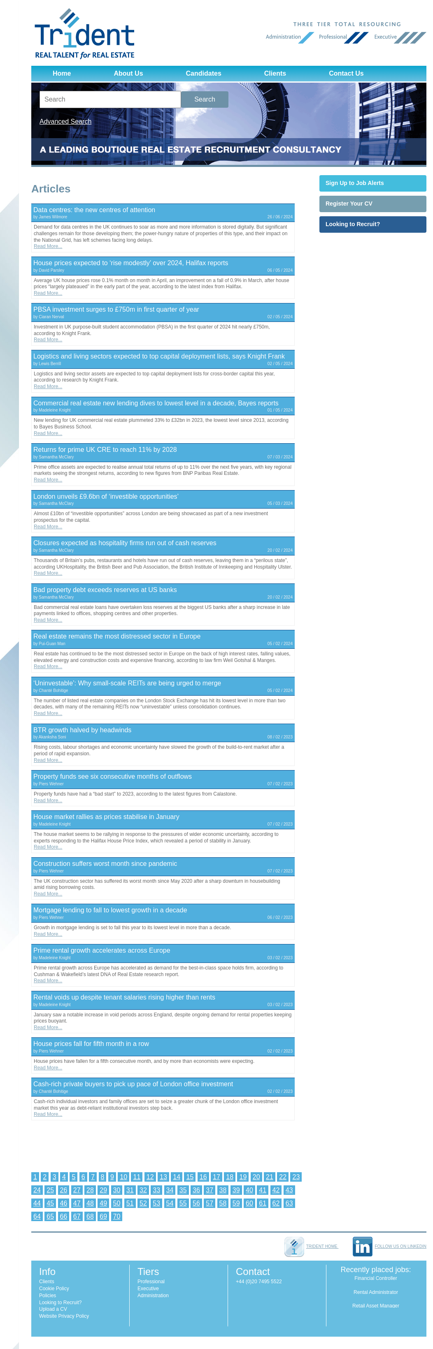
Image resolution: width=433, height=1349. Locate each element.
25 (50, 1190)
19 (243, 1176)
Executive (148, 1288)
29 (103, 1190)
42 (276, 1190)
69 (103, 1216)
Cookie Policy (54, 1288)
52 (143, 1203)
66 (64, 1216)
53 (156, 1203)
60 (249, 1203)
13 (163, 1176)
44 (37, 1203)
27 (77, 1190)
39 (236, 1190)
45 (50, 1203)
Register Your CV (349, 203)
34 (170, 1190)
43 (289, 1190)
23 (296, 1176)
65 (50, 1216)
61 (262, 1203)
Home (62, 73)
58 (223, 1203)
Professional (151, 1281)
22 (282, 1176)
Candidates (203, 73)
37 (209, 1190)
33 (156, 1190)
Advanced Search (65, 121)
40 (249, 1190)
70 (117, 1216)
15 (189, 1176)
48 (90, 1203)
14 (176, 1176)
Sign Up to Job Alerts (355, 183)
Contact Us (346, 73)
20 (256, 1176)
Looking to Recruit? (353, 224)
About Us (128, 73)
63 (289, 1203)
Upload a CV (53, 1309)
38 (223, 1190)
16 (203, 1176)
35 (183, 1190)
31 (130, 1190)
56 (196, 1203)
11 (136, 1176)
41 (262, 1190)
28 (90, 1190)
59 (236, 1203)
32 (143, 1190)
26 (64, 1190)
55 (183, 1203)
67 (77, 1216)
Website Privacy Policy (64, 1316)
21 (269, 1176)
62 (276, 1203)
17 (216, 1176)
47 (77, 1203)
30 (117, 1190)
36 (196, 1190)
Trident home (311, 1246)
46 (64, 1203)
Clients (275, 73)
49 (103, 1203)
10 (123, 1176)
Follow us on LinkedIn (389, 1246)
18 (229, 1176)
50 (117, 1203)
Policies (47, 1295)
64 (37, 1216)
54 (170, 1203)
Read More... (48, 246)
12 (150, 1176)
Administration (153, 1295)
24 (37, 1190)
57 (209, 1203)
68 (90, 1216)
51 (130, 1203)
